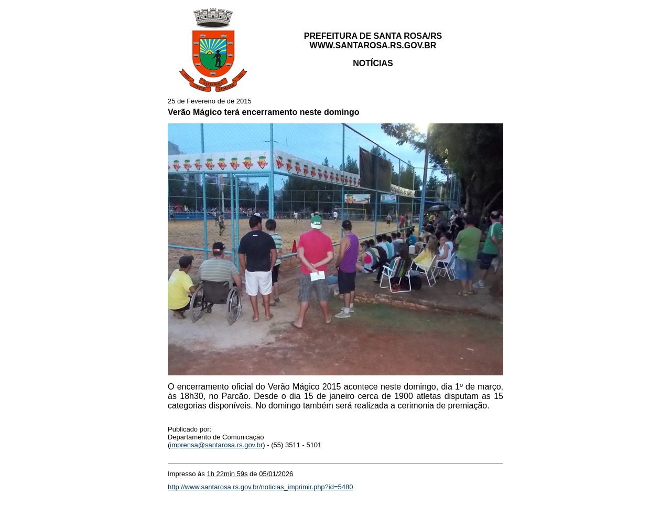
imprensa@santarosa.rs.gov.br (216, 445)
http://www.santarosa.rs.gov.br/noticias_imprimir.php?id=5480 (260, 487)
